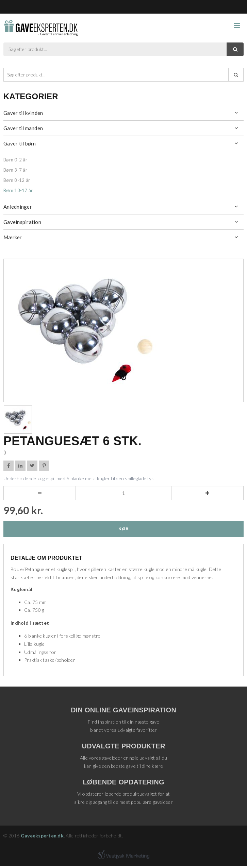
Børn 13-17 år (18, 190)
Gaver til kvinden (23, 113)
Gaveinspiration (22, 222)
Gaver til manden (23, 128)
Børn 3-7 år (15, 170)
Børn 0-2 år (15, 159)
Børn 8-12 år (16, 180)
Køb (123, 528)
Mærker (12, 237)
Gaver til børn (19, 143)
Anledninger (17, 207)
